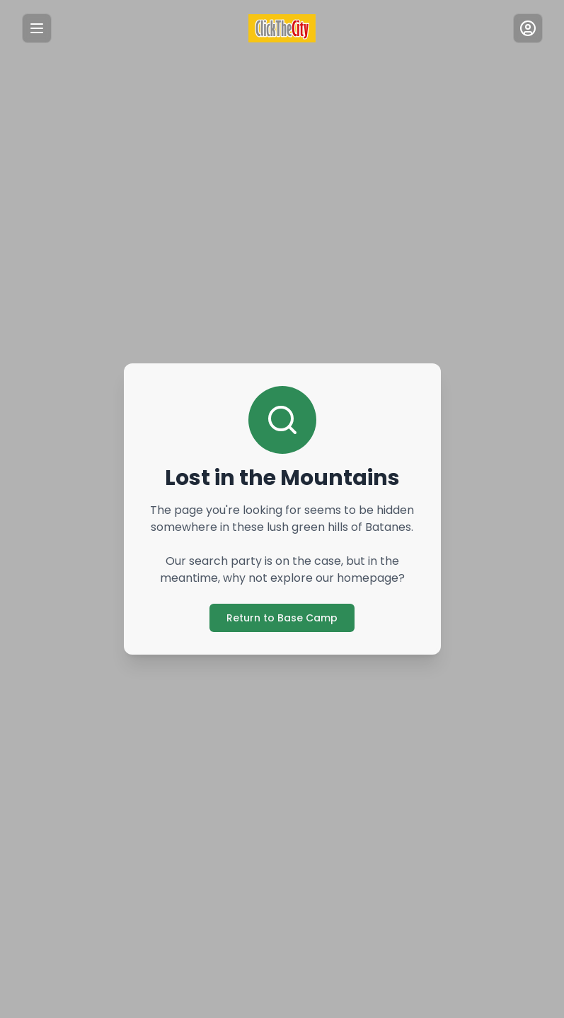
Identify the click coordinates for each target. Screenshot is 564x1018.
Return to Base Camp (282, 617)
